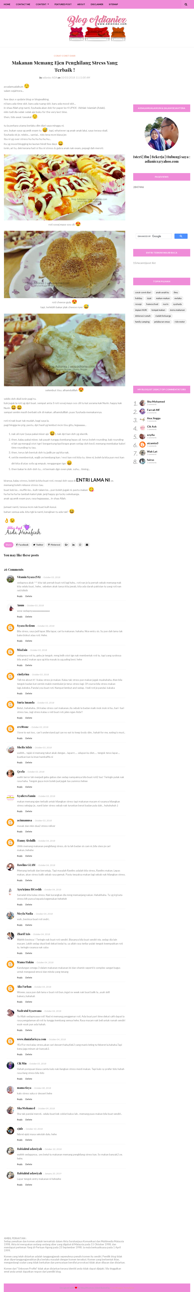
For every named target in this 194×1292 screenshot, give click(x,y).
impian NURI (141, 310)
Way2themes (87, 1287)
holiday (138, 298)
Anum (20, 605)
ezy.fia (151, 434)
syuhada (177, 304)
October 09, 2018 (46, 1108)
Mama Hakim (25, 962)
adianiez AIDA (49, 77)
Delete (28, 596)
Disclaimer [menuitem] (97, 4)
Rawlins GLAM (26, 865)
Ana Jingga (153, 418)
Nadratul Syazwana (29, 1011)
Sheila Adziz (24, 747)
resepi (138, 304)
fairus (150, 459)
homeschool (152, 304)
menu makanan (177, 310)
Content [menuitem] (41, 4)
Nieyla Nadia (25, 913)
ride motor (180, 321)
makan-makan (163, 298)
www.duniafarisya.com (31, 1039)
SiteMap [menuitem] (113, 4)
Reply (20, 596)
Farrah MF (153, 409)
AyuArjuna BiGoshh (29, 889)
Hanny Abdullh (26, 840)
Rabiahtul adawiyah (29, 1149)
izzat (149, 298)
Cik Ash (151, 426)
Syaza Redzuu (26, 625)
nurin (165, 304)
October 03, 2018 (51, 577)
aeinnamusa (24, 820)
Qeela (21, 771)
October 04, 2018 (46, 840)
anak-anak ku (162, 292)
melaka (177, 298)
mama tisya (24, 1088)
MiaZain (22, 650)
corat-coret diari (143, 292)
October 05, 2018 (37, 1063)
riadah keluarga (163, 316)
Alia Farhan (24, 986)
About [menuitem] (81, 4)
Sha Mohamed (26, 1108)
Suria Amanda (25, 702)
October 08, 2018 (42, 1088)
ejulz (20, 1128)
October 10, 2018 (34, 1128)
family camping (142, 321)
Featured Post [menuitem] (63, 4)
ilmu (176, 292)
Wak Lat (152, 451)
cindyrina (23, 674)
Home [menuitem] (7, 4)
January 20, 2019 (53, 1173)
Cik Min (22, 1063)
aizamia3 (152, 443)
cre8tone (23, 727)
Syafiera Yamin (26, 796)
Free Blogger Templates (122, 1287)
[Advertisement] (161, 77)
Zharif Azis (23, 934)
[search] (153, 236)
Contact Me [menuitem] (23, 4)
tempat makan (158, 310)
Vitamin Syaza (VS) (29, 577)
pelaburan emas (162, 321)
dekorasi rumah (143, 316)
